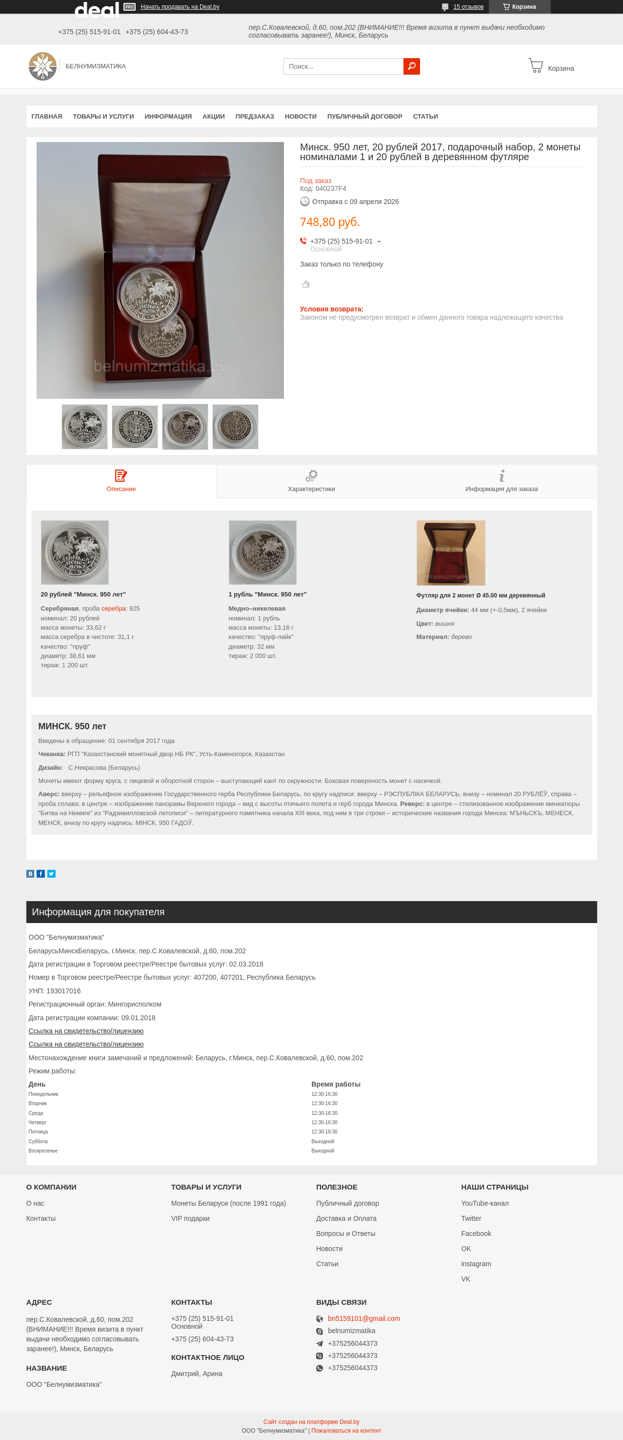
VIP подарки (190, 1218)
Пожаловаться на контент (346, 1430)
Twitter (471, 1218)
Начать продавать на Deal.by (180, 6)
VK (465, 1279)
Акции (213, 116)
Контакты (41, 1218)
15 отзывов (468, 6)
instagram (476, 1264)
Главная (47, 116)
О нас (35, 1203)
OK (466, 1249)
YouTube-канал (485, 1203)
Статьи (426, 116)
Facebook (476, 1233)
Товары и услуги (103, 116)
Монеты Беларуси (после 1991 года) (228, 1203)
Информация (168, 116)
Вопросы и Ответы (345, 1233)
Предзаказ (255, 116)
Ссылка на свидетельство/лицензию (86, 1031)
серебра (113, 608)
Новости (301, 116)
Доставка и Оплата (346, 1218)
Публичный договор (364, 116)
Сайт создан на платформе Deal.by (311, 1422)
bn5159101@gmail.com (364, 1318)
